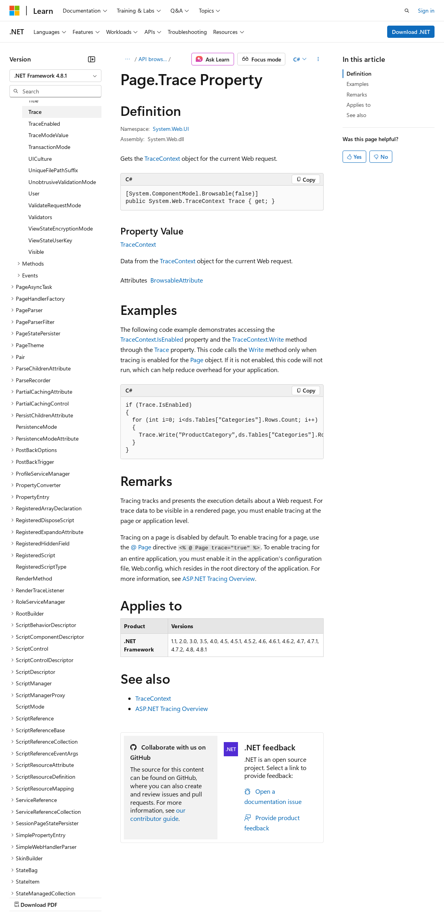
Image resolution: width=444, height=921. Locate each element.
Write (256, 349)
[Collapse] (91, 59)
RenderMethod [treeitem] (34, 578)
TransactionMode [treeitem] (49, 147)
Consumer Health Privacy (226, 897)
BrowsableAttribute (176, 280)
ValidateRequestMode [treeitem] (54, 205)
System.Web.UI (171, 128)
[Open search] (407, 11)
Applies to (359, 104)
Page (196, 359)
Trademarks (327, 897)
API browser (153, 59)
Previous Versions (72, 897)
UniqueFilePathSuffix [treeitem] (53, 170)
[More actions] (318, 59)
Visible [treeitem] (36, 251)
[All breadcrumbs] (127, 59)
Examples (358, 83)
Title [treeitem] (33, 100)
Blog (107, 897)
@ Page (141, 547)
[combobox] (55, 75)
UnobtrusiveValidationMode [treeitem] (62, 182)
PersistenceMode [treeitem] (36, 426)
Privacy (172, 897)
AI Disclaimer (25, 897)
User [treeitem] (33, 193)
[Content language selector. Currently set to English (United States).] (45, 878)
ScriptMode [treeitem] (30, 706)
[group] (222, 428)
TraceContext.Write (258, 339)
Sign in (426, 10)
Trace (161, 349)
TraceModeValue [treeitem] (48, 135)
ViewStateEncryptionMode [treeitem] (60, 228)
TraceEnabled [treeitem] (44, 123)
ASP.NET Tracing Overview (218, 578)
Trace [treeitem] (34, 111)
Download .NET (411, 31)
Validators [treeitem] (40, 217)
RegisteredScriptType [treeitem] (41, 566)
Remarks (357, 94)
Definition (359, 73)
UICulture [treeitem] (40, 158)
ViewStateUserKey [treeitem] (50, 240)
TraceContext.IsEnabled (151, 339)
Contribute (141, 897)
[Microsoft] (14, 11)
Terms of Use (288, 897)
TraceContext (162, 158)
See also (356, 115)
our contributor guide (157, 814)
